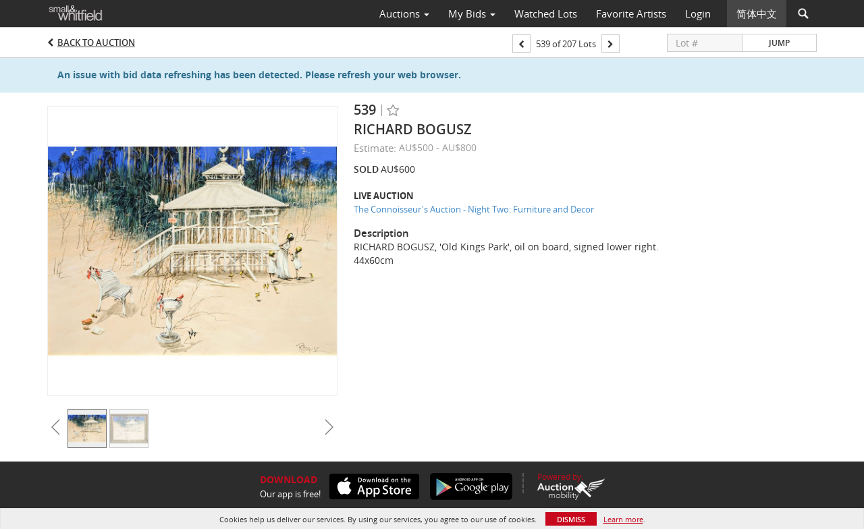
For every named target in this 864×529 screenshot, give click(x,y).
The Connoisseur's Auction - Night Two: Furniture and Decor (474, 209)
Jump (779, 43)
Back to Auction (96, 42)
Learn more (623, 519)
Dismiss (571, 519)
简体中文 (756, 13)
